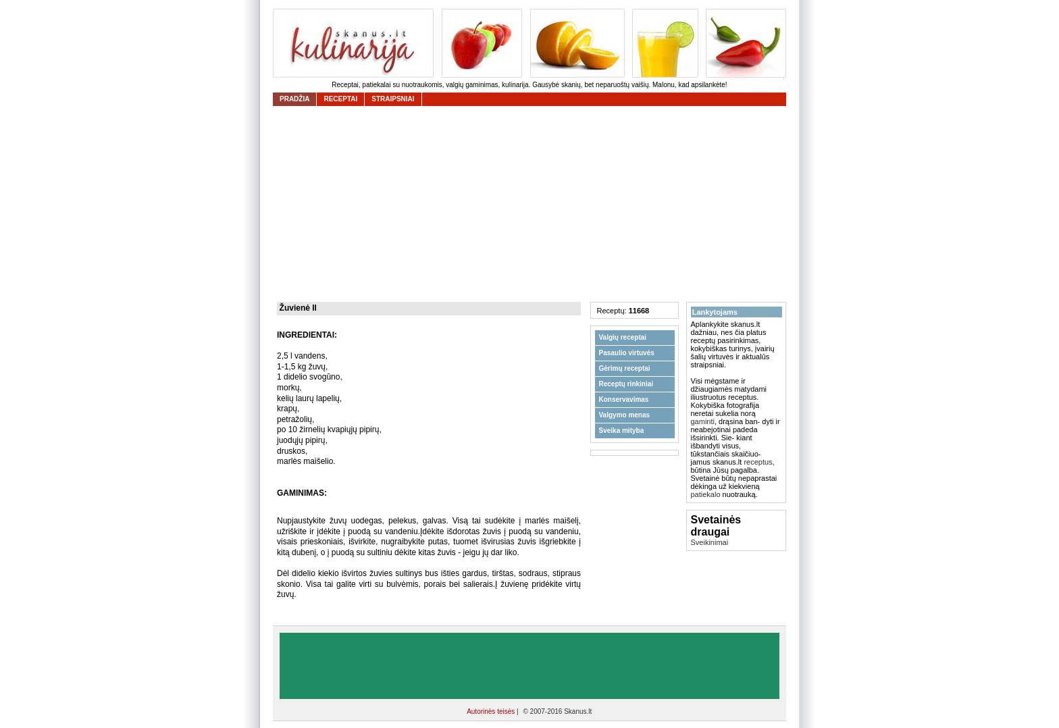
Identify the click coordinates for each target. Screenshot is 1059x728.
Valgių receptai (623, 337)
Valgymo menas (624, 415)
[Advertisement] (533, 203)
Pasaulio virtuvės (626, 353)
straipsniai (392, 99)
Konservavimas (624, 399)
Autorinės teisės (492, 711)
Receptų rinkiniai (626, 384)
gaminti (703, 421)
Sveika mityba (621, 430)
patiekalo (706, 494)
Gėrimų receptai (624, 368)
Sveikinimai (710, 542)
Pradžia (294, 99)
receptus (758, 462)
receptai (340, 99)
